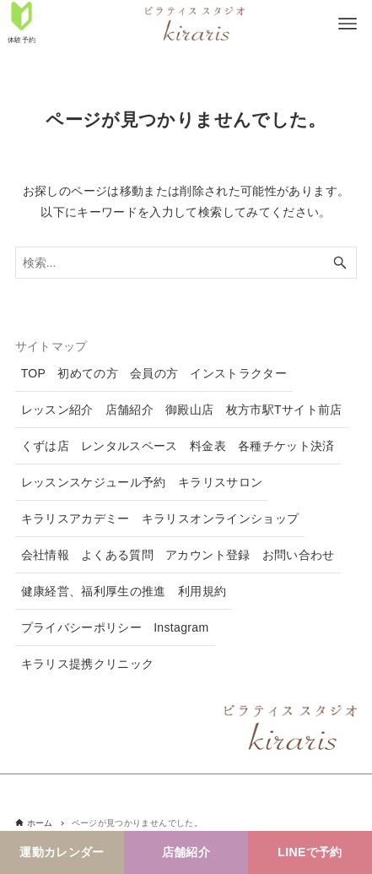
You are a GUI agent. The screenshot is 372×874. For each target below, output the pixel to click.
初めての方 (87, 373)
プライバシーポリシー (82, 627)
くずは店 (45, 446)
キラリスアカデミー (75, 518)
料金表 (208, 446)
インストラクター (238, 373)
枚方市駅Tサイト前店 (284, 409)
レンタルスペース (129, 446)
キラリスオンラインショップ (220, 518)
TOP (33, 373)
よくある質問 (117, 555)
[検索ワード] (186, 263)
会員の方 (154, 373)
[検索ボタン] (340, 263)
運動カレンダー (61, 852)
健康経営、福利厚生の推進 (93, 591)
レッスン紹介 (57, 409)
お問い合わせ (298, 555)
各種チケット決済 (286, 446)
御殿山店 (189, 409)
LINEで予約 (310, 852)
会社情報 (45, 555)
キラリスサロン (220, 482)
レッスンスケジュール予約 (93, 482)
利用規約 (202, 591)
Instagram (181, 627)
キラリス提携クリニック (87, 663)
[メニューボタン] (347, 24)
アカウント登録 (207, 555)
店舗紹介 (186, 852)
